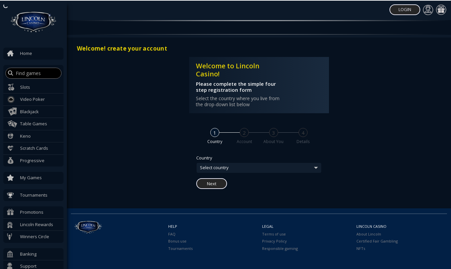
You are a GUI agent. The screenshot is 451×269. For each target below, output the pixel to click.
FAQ (172, 234)
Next (211, 184)
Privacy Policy (274, 241)
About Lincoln (368, 234)
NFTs (360, 248)
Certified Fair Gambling (377, 241)
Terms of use (274, 234)
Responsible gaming (280, 248)
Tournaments (180, 248)
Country (204, 158)
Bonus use (177, 241)
